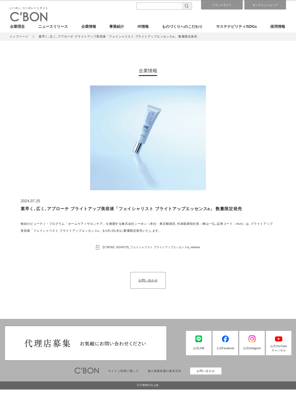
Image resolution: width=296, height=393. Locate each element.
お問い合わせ (148, 284)
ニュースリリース (53, 27)
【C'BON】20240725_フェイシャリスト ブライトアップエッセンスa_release (152, 249)
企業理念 (17, 27)
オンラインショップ (265, 5)
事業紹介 (116, 27)
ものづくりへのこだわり (182, 27)
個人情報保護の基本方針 (164, 374)
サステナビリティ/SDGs (236, 27)
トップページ (19, 37)
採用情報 (277, 27)
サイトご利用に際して (123, 374)
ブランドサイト (222, 5)
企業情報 (88, 27)
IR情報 (143, 27)
